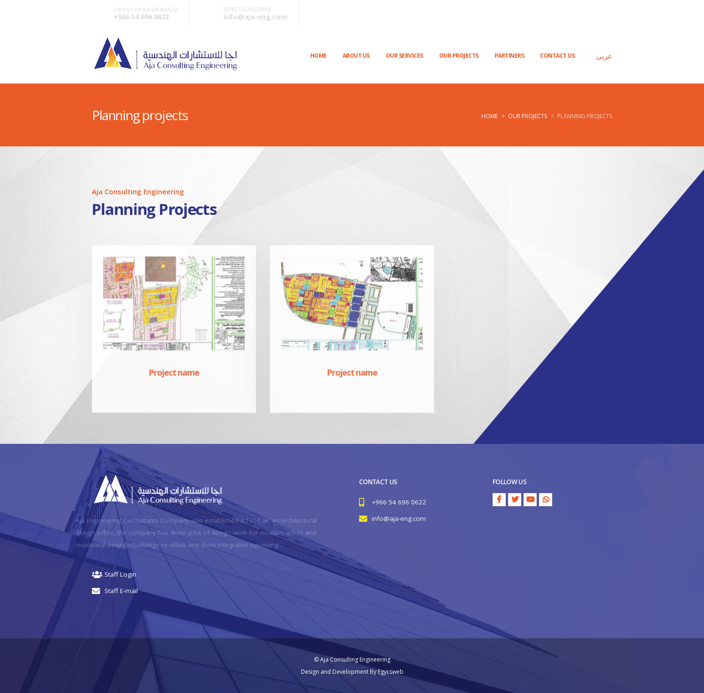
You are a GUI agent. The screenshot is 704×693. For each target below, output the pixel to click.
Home (318, 56)
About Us (356, 56)
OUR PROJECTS (459, 56)
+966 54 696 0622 (141, 16)
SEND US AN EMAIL (248, 9)
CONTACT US (557, 56)
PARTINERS (509, 56)
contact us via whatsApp (146, 9)
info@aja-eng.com (255, 16)
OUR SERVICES (404, 56)
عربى (604, 56)
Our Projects (527, 116)
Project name (174, 383)
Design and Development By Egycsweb (352, 672)
